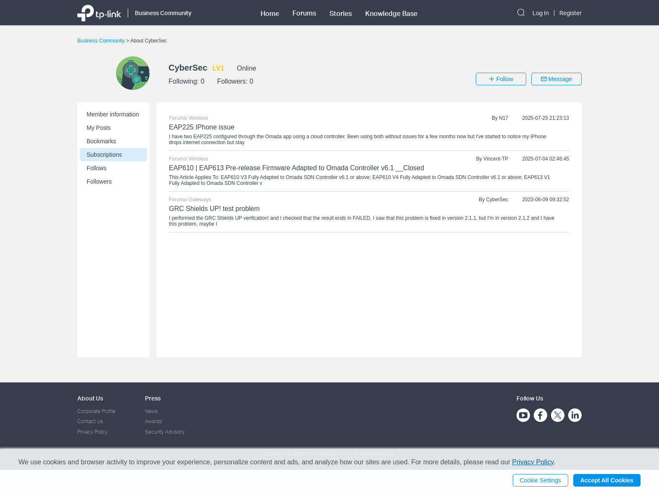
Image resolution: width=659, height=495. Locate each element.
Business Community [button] (163, 12)
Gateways (200, 200)
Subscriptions (104, 154)
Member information (113, 114)
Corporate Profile (96, 411)
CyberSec (497, 200)
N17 (503, 118)
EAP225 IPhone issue (202, 127)
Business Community (101, 41)
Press (153, 398)
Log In (540, 13)
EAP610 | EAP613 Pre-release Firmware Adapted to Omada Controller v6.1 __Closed (296, 167)
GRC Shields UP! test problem (214, 208)
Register (570, 13)
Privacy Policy (92, 432)
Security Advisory (165, 432)
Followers (99, 181)
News (151, 411)
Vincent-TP (495, 159)
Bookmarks (101, 141)
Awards (153, 421)
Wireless (198, 118)
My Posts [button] (99, 127)
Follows (96, 168)
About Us (90, 398)
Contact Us (90, 421)
